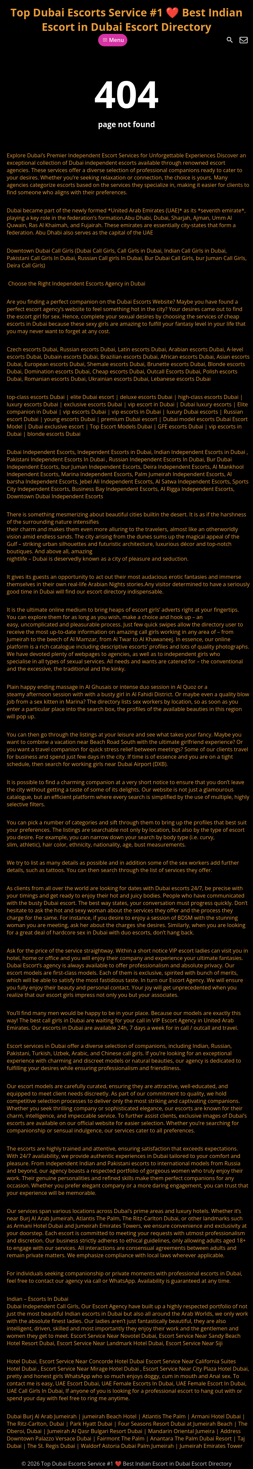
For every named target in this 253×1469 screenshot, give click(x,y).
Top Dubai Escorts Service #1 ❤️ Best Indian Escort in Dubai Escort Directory (126, 19)
